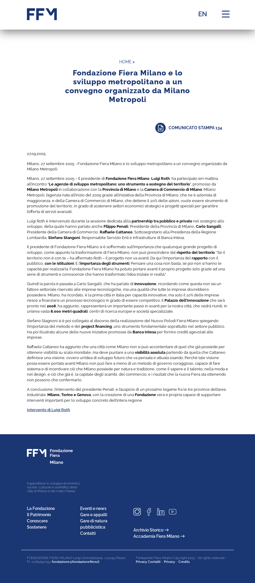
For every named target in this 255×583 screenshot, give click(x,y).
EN (202, 14)
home (125, 61)
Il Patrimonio (39, 514)
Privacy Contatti (148, 562)
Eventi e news (93, 508)
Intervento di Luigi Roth (48, 409)
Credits (184, 562)
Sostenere (36, 527)
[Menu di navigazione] (225, 14)
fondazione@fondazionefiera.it (75, 562)
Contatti (88, 533)
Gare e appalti (93, 514)
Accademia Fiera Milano (159, 536)
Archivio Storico (151, 530)
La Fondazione (41, 508)
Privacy (169, 562)
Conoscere (37, 521)
